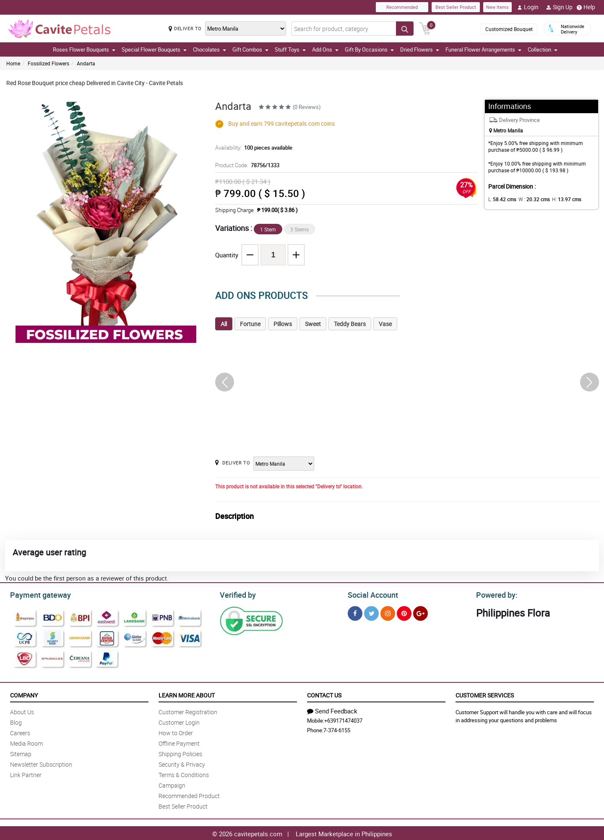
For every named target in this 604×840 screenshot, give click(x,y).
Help (586, 7)
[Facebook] (355, 612)
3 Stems (299, 229)
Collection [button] (542, 49)
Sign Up (559, 7)
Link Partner (26, 774)
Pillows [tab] (282, 324)
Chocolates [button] (209, 49)
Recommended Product (189, 795)
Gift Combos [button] (250, 49)
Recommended (402, 7)
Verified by (236, 594)
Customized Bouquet (509, 29)
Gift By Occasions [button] (369, 49)
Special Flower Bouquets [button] (154, 49)
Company (24, 694)
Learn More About (187, 694)
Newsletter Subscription (41, 763)
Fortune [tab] (250, 324)
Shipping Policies (180, 753)
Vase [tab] (385, 324)
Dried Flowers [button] (419, 49)
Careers (20, 732)
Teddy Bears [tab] (350, 324)
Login (528, 7)
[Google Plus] (420, 612)
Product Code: (246, 165)
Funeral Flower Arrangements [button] (483, 49)
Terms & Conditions (184, 774)
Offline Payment (179, 742)
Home (13, 63)
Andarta (86, 63)
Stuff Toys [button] (290, 49)
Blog (16, 721)
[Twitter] (371, 612)
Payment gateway (36, 594)
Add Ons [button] (325, 49)
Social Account (370, 594)
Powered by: (495, 594)
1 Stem (268, 229)
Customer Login (179, 721)
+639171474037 (343, 719)
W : (529, 199)
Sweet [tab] (313, 324)
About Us (22, 711)
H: (559, 199)
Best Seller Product (455, 7)
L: (500, 199)
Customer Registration (188, 711)
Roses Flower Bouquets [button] (84, 49)
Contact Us (324, 694)
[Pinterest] (404, 612)
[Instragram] (387, 612)
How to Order (176, 732)
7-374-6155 (336, 729)
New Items (497, 7)
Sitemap (20, 753)
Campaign (172, 784)
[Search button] (405, 28)
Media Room (26, 742)
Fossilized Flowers (48, 63)
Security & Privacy (182, 763)
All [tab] (224, 324)
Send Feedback (332, 709)
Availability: (251, 147)
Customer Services (485, 694)
